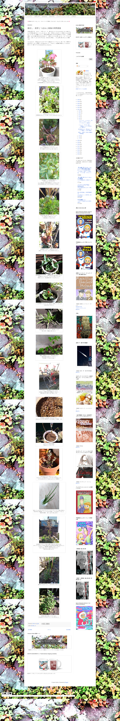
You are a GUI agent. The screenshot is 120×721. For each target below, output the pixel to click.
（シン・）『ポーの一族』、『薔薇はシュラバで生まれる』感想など (85, 126)
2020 (78, 140)
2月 (79, 136)
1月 (79, 138)
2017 (78, 146)
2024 (78, 103)
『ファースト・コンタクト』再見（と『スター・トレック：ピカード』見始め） (85, 122)
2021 (78, 109)
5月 (79, 115)
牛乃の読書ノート (82, 199)
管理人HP (37, 16)
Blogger (66, 682)
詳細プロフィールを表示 (81, 89)
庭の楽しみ (33, 625)
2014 (78, 152)
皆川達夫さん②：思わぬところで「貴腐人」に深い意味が (85, 130)
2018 (78, 144)
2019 (78, 142)
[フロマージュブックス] (63, 16)
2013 (78, 154)
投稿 (78, 66)
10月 (80, 113)
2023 (78, 105)
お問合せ (74, 16)
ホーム (49, 629)
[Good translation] (4, 693)
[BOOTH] (51, 16)
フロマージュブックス (81, 308)
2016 (78, 148)
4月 (79, 116)
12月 (80, 111)
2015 (78, 150)
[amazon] (44, 16)
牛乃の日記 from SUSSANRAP (45, 6)
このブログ (29, 16)
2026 (78, 99)
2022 (78, 107)
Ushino (87, 70)
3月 (79, 118)
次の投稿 (30, 629)
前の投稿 (68, 629)
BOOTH (77, 309)
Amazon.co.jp (79, 306)
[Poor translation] (9, 693)
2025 (78, 101)
